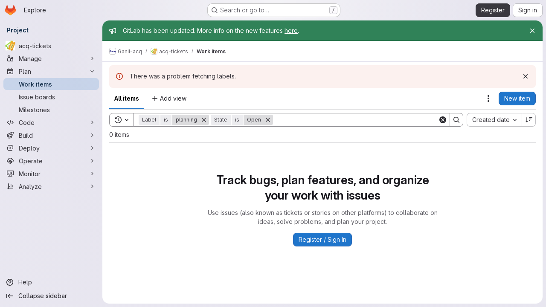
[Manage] (51, 58)
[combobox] (494, 120)
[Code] (51, 122)
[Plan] (51, 71)
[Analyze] (51, 186)
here (291, 30)
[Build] (51, 135)
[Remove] (204, 120)
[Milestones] (51, 110)
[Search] (355, 120)
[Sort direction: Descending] (529, 120)
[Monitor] (51, 174)
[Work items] (51, 84)
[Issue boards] (51, 97)
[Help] (51, 282)
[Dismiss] (525, 76)
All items (126, 98)
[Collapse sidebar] (51, 296)
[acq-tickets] (51, 46)
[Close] (532, 31)
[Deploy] (51, 148)
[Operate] (51, 161)
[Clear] (443, 120)
